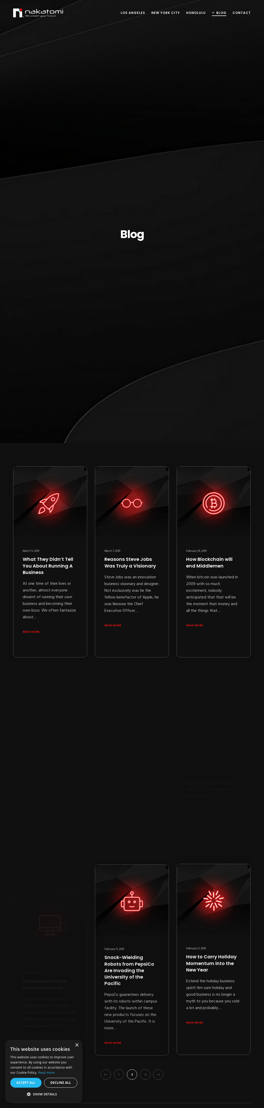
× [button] (77, 1045)
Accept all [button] (26, 1082)
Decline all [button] (61, 1082)
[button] (43, 1094)
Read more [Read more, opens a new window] (46, 1072)
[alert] (43, 1071)
